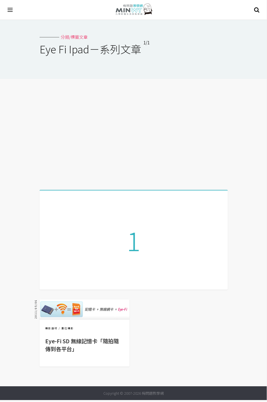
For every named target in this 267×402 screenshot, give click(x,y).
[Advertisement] (133, 132)
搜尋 (257, 10)
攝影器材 (51, 330)
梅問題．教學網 (133, 10)
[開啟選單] (10, 10)
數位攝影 (67, 330)
